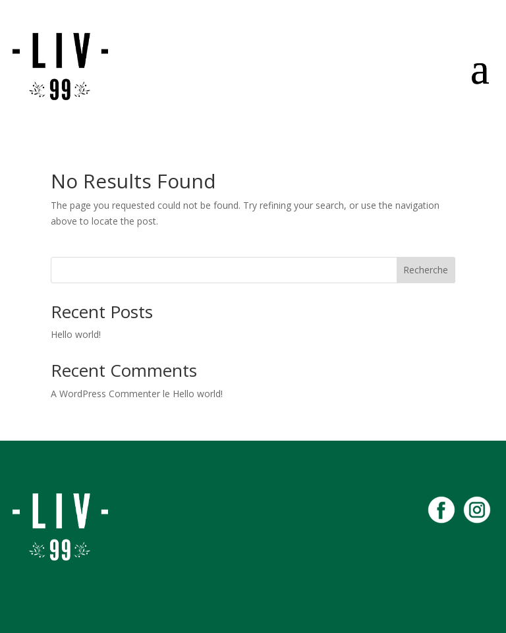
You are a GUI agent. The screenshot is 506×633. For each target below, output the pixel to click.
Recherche (425, 269)
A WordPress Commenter (105, 393)
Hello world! (76, 334)
